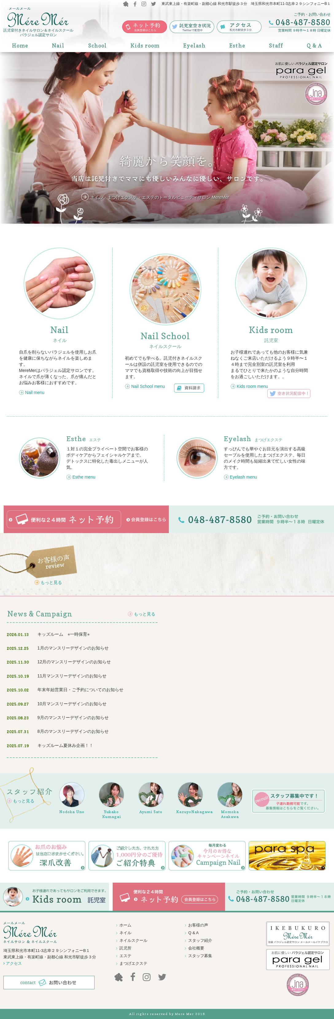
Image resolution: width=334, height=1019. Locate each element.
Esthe (237, 45)
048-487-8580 (303, 22)
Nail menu (35, 392)
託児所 (125, 948)
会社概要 (196, 948)
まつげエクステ (253, 440)
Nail (58, 45)
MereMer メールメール (38, 17)
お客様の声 (198, 925)
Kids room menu (252, 386)
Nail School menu (148, 386)
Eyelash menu (243, 477)
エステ (83, 440)
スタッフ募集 (200, 955)
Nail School (165, 336)
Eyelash (194, 45)
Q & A (314, 45)
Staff (276, 45)
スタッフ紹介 (200, 940)
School (97, 45)
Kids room (145, 45)
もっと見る (51, 582)
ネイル (125, 932)
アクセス (12, 963)
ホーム (125, 925)
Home (20, 45)
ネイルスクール (133, 940)
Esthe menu (83, 477)
